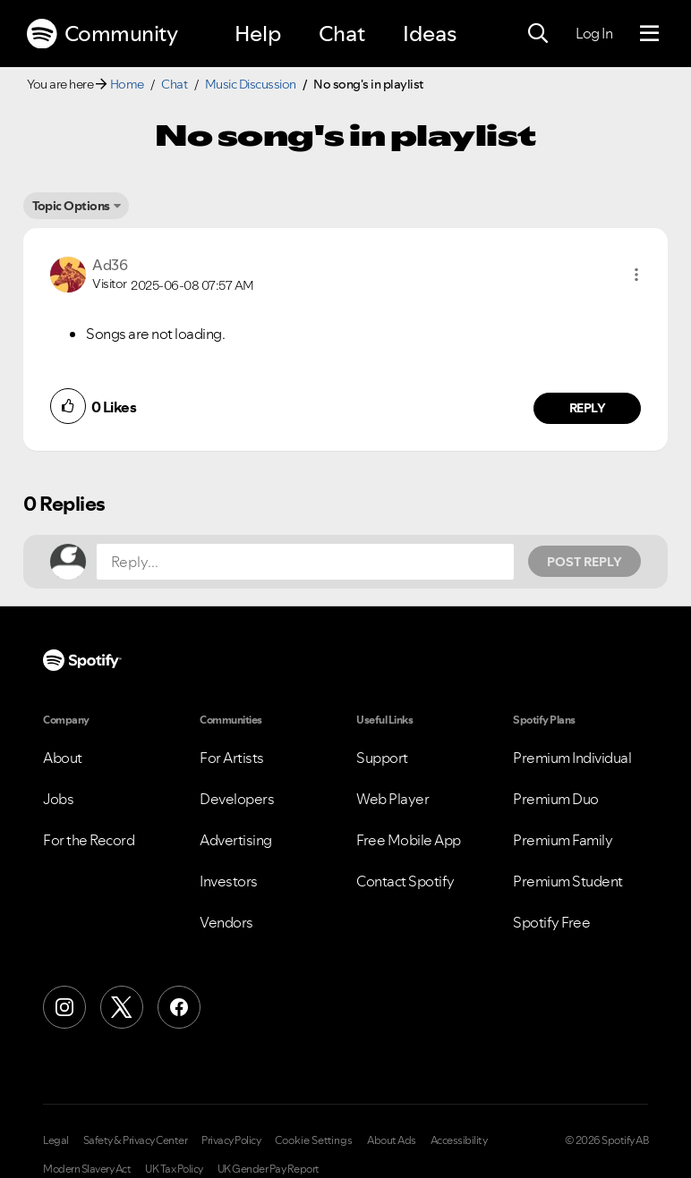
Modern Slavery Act (87, 1169)
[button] (636, 274)
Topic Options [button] (71, 206)
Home (127, 84)
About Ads (391, 1140)
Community (102, 34)
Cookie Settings (314, 1140)
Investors (229, 881)
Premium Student (568, 881)
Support (382, 757)
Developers (237, 799)
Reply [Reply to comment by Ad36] (587, 408)
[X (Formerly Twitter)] (121, 1007)
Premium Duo (556, 799)
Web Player (392, 799)
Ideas (429, 33)
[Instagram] (64, 1007)
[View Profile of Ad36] (109, 265)
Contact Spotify (405, 881)
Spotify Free (551, 922)
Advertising (236, 840)
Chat (342, 33)
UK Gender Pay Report (269, 1169)
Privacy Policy (230, 1140)
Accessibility (459, 1140)
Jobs (58, 799)
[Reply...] (305, 562)
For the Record (88, 840)
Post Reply (584, 562)
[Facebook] (179, 1007)
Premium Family (562, 840)
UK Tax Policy (174, 1169)
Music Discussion (250, 84)
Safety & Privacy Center (135, 1140)
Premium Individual (572, 757)
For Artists (232, 757)
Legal (56, 1140)
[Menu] (649, 34)
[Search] (538, 34)
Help (258, 33)
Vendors (226, 922)
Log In (594, 33)
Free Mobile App (408, 840)
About (62, 757)
